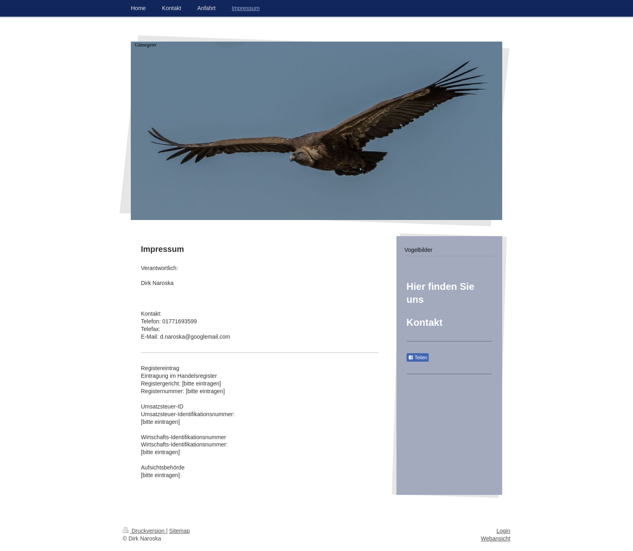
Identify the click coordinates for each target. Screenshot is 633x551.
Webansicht (495, 538)
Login (503, 531)
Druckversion (144, 531)
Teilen (417, 357)
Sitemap (179, 531)
